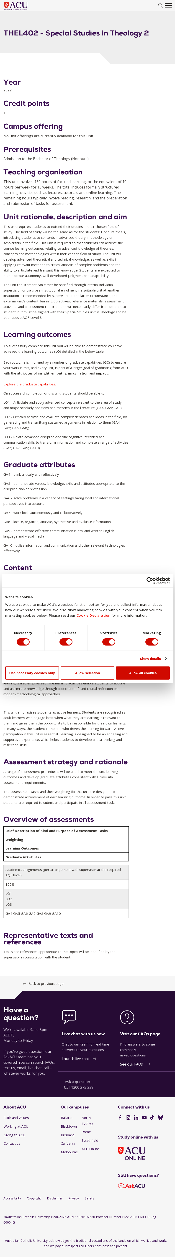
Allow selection (87, 673)
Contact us (12, 1143)
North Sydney (87, 1120)
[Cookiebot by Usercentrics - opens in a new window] (150, 580)
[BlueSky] (160, 1118)
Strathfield (90, 1140)
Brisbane (68, 1135)
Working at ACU (16, 1126)
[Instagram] (128, 1118)
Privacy (73, 1198)
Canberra (68, 1143)
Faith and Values (16, 1117)
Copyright (34, 1198)
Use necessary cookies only (32, 673)
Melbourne (69, 1152)
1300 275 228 (82, 1087)
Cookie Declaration (94, 615)
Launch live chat (75, 1058)
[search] (160, 5)
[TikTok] (152, 1118)
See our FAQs (131, 1064)
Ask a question (77, 1081)
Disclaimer (54, 1198)
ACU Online (90, 1148)
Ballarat (67, 1117)
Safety (89, 1198)
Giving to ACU (14, 1135)
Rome (86, 1131)
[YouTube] (144, 1118)
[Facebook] (120, 1118)
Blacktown (69, 1126)
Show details (150, 659)
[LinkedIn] (136, 1118)
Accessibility (12, 1198)
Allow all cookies (143, 673)
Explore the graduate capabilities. (29, 384)
